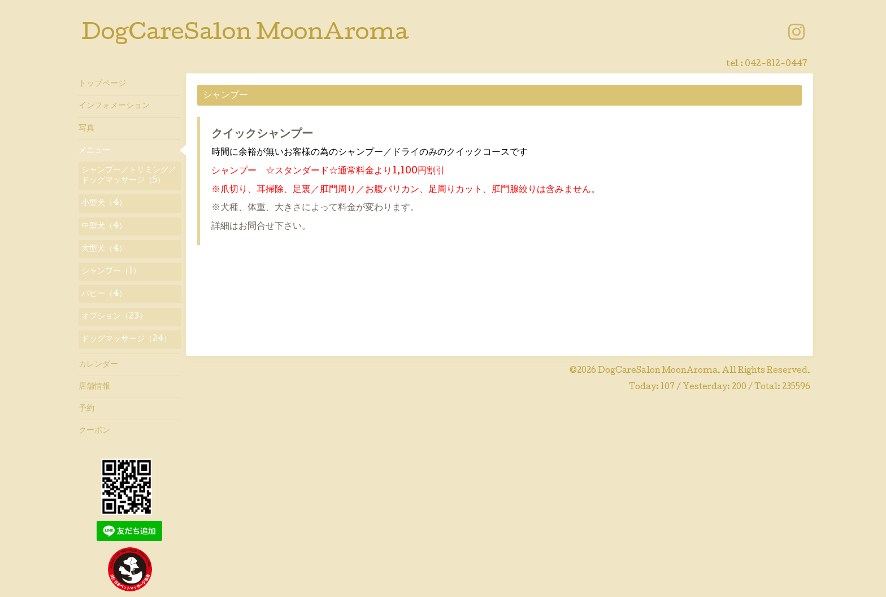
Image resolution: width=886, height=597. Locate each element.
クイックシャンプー (262, 135)
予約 (86, 408)
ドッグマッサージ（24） (126, 339)
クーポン (94, 430)
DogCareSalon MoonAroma (245, 34)
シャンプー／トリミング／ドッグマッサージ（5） (128, 175)
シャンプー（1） (111, 271)
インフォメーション (114, 106)
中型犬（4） (104, 226)
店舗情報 (94, 386)
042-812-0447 (776, 64)
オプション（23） (114, 316)
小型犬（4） (104, 203)
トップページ (102, 84)
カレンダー (98, 364)
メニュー (94, 150)
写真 (86, 128)
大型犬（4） (104, 249)
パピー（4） (104, 294)
